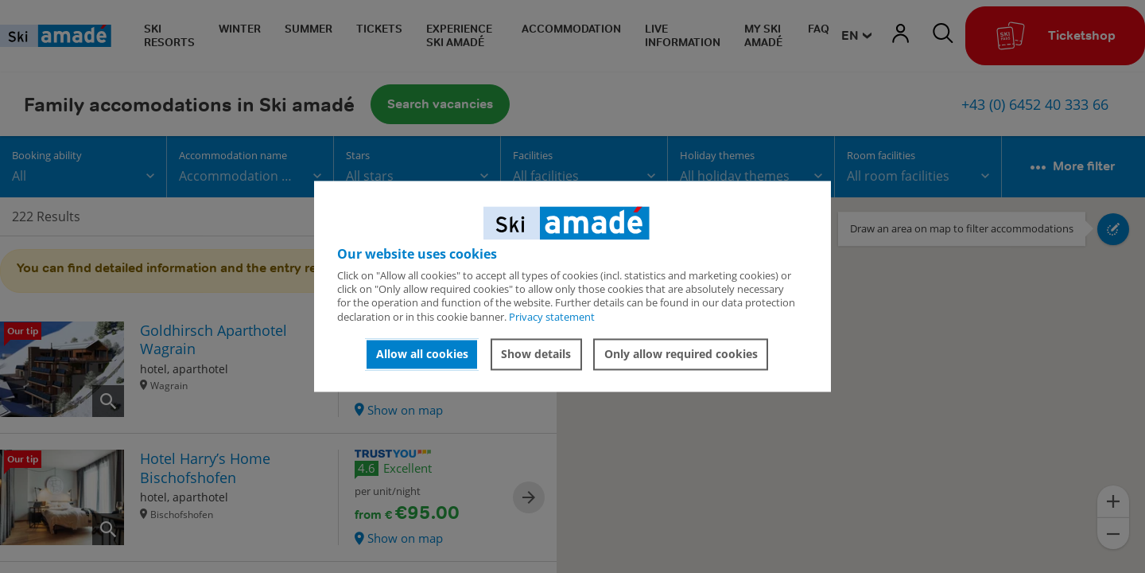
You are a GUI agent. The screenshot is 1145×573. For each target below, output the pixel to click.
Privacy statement (552, 317)
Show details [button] (536, 353)
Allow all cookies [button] (422, 353)
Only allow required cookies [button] (681, 353)
